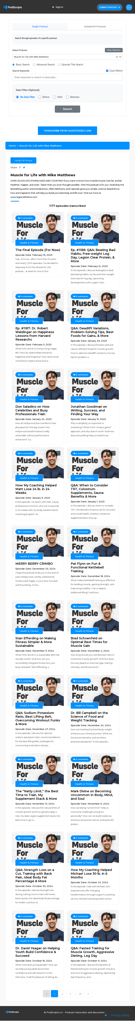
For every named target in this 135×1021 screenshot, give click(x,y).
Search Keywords (20, 71)
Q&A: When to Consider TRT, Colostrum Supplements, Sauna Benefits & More (89, 491)
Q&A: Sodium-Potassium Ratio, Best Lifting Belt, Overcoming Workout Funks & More (37, 718)
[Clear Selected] (117, 57)
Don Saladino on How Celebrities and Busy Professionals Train (32, 410)
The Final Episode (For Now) (37, 250)
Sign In (57, 7)
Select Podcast (19, 50)
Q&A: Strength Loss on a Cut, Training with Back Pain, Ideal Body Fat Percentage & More (34, 875)
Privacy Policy (120, 1015)
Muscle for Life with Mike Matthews (40, 146)
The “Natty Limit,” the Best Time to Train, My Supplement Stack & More (36, 795)
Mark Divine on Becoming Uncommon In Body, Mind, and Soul (92, 795)
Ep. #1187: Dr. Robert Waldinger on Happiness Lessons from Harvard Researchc (34, 334)
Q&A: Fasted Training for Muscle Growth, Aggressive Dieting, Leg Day (92, 952)
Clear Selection (114, 50)
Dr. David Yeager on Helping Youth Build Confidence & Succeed (37, 952)
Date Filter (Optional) (28, 90)
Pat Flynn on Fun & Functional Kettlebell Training (87, 567)
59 (80, 994)
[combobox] (67, 57)
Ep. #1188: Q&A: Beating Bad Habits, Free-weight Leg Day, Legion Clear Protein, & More (93, 255)
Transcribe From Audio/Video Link (67, 131)
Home (12, 146)
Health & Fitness (23, 160)
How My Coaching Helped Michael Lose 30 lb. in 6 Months (91, 874)
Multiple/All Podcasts (95, 26)
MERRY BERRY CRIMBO (34, 564)
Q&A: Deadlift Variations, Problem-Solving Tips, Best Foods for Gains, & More (92, 332)
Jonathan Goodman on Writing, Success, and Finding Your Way (89, 410)
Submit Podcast (110, 7)
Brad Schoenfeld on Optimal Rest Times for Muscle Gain (89, 642)
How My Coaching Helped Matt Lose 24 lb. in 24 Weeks (36, 489)
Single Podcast (40, 26)
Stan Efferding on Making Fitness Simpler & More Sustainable (35, 642)
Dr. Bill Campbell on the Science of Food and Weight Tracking (89, 717)
